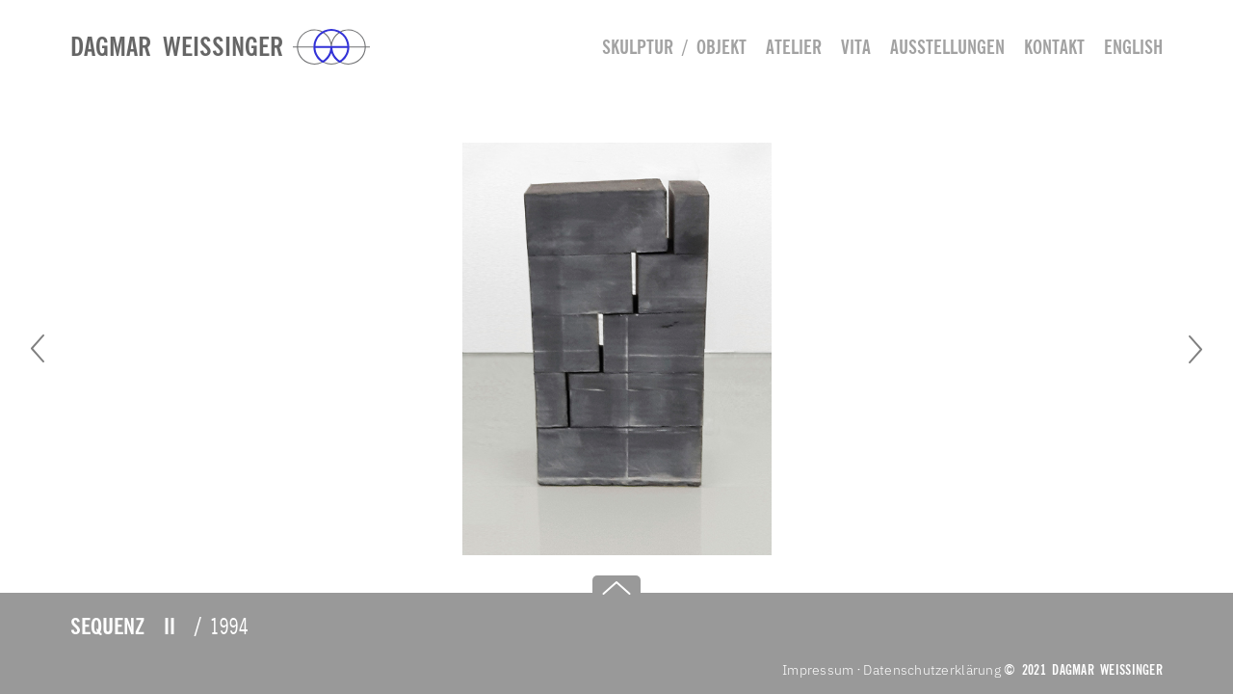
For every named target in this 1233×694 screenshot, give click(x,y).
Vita (856, 47)
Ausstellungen (947, 47)
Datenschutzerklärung (932, 670)
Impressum (818, 670)
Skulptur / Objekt (674, 47)
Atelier (794, 47)
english (1133, 47)
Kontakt (1054, 47)
